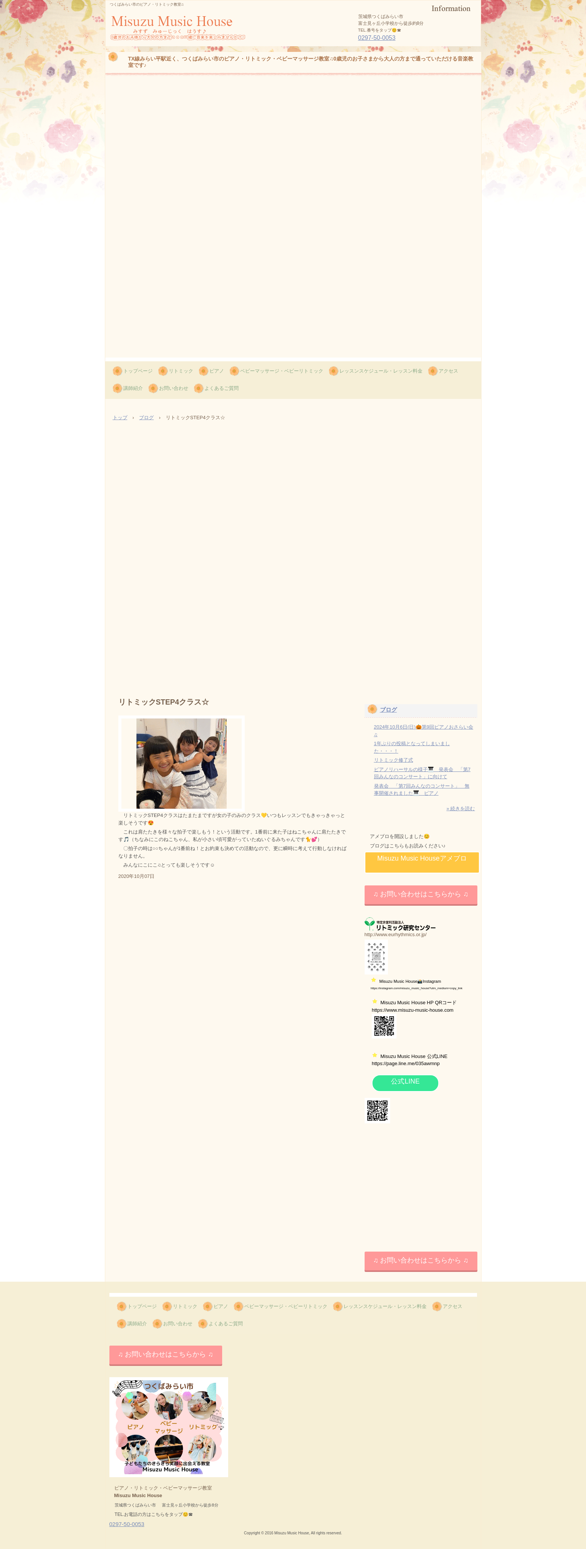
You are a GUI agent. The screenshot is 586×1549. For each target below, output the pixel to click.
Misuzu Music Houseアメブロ (421, 858)
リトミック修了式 (393, 760)
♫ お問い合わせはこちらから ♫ (420, 894)
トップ (120, 417)
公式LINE (405, 1081)
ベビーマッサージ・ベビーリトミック (281, 371)
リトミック (181, 371)
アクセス (448, 371)
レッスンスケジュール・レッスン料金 (380, 371)
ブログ (146, 417)
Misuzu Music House (157, 45)
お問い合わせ (173, 388)
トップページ (138, 371)
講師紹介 (133, 388)
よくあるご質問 (221, 388)
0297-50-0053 (377, 38)
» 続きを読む (461, 808)
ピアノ (216, 371)
